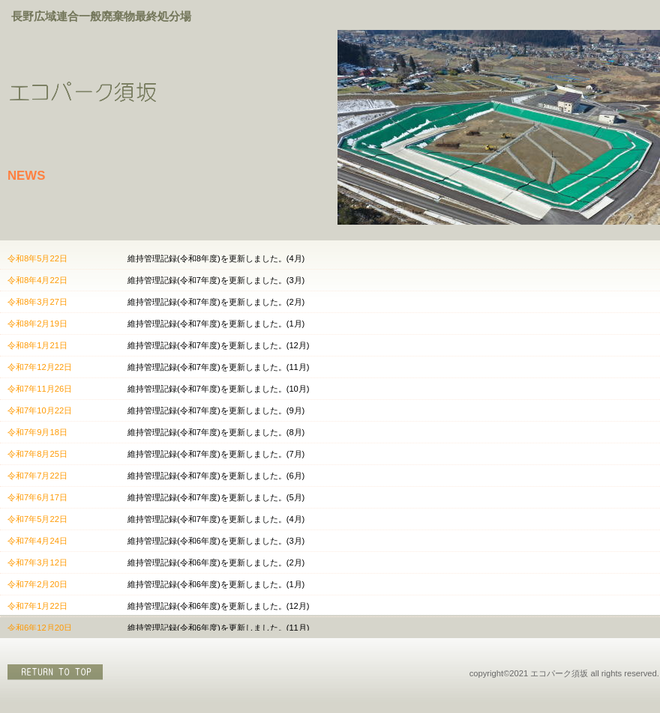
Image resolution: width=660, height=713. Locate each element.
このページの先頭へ (56, 672)
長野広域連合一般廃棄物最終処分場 (101, 16)
